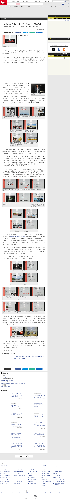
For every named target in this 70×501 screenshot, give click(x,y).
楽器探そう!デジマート (34, 469)
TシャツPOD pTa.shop (59, 479)
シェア (19, 32)
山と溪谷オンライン (33, 477)
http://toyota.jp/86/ (5, 386)
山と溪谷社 (30, 475)
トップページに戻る (24, 456)
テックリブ (43, 483)
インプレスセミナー (18, 473)
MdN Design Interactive (46, 481)
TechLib (43, 485)
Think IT (3, 466)
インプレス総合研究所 (6, 471)
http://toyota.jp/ (5, 377)
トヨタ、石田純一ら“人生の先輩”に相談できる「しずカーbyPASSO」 (16, 414)
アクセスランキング (56, 16)
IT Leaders (4, 473)
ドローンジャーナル (6, 475)
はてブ (26, 32)
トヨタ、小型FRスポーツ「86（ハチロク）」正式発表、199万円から (16, 395)
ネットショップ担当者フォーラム (20, 469)
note (33, 32)
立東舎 (31, 473)
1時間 (51, 18)
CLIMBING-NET (33, 479)
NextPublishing (17, 483)
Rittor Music (30, 465)
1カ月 (67, 18)
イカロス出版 (43, 465)
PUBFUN (55, 473)
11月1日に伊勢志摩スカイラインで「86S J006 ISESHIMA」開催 (39, 405)
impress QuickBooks (58, 471)
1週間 (61, 18)
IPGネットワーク (56, 477)
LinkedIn (40, 32)
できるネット (4, 483)
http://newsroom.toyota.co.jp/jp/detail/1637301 (13, 383)
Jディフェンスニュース (46, 469)
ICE (54, 465)
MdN (42, 477)
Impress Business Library (19, 471)
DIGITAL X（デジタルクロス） (20, 475)
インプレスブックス (18, 481)
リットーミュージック (34, 466)
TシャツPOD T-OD (34, 471)
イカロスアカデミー (46, 475)
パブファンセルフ (58, 475)
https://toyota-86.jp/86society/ (17, 236)
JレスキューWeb (45, 473)
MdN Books (44, 479)
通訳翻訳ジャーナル (46, 471)
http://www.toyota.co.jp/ (7, 380)
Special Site (54, 38)
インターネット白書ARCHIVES (8, 485)
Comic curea (57, 469)
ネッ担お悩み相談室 (6, 477)
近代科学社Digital (33, 483)
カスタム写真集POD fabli (60, 481)
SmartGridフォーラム (18, 466)
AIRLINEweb (44, 466)
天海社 (56, 466)
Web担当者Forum (5, 469)
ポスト (8, 32)
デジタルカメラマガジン (6, 481)
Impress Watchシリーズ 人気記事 (59, 53)
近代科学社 (30, 481)
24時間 (56, 18)
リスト (12, 32)
